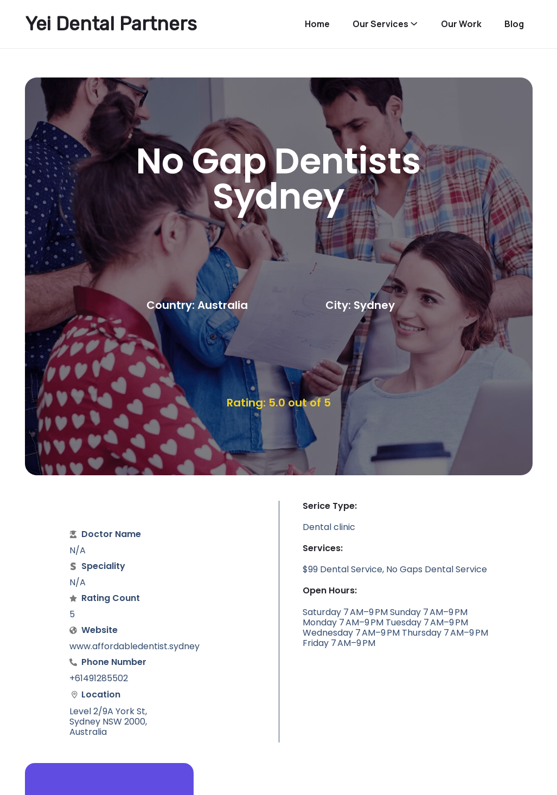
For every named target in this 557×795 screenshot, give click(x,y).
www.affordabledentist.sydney (134, 646)
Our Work (461, 24)
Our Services (380, 24)
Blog (514, 24)
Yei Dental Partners (111, 23)
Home (317, 24)
